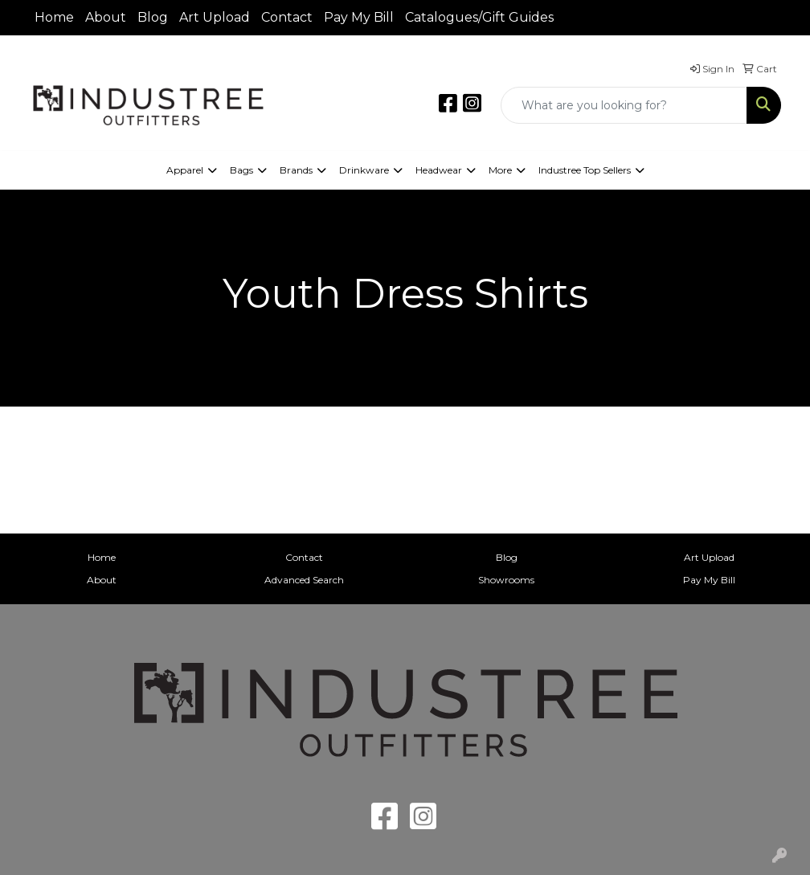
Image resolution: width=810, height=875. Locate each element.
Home (54, 17)
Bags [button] (241, 170)
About (105, 17)
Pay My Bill (359, 17)
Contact (287, 17)
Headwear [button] (438, 170)
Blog (152, 17)
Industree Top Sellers (584, 170)
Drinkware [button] (364, 170)
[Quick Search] (624, 105)
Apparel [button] (184, 170)
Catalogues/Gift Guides (479, 17)
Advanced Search (304, 580)
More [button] (500, 170)
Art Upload (214, 17)
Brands (296, 170)
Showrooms (506, 580)
